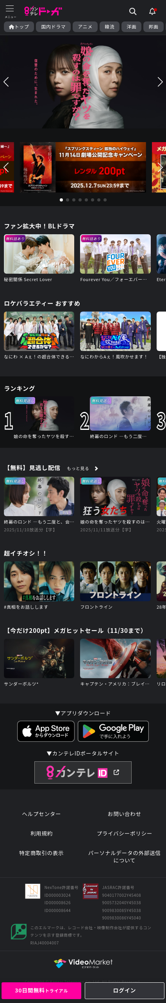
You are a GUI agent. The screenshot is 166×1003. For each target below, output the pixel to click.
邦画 (153, 26)
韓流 (109, 26)
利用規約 (41, 833)
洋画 (131, 26)
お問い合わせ (124, 814)
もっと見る (78, 468)
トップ (19, 26)
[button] (6, 81)
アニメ (85, 26)
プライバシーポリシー (124, 833)
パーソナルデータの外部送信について (124, 856)
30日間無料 (41, 990)
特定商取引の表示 (41, 853)
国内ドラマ (53, 26)
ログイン (124, 990)
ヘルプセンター (41, 814)
